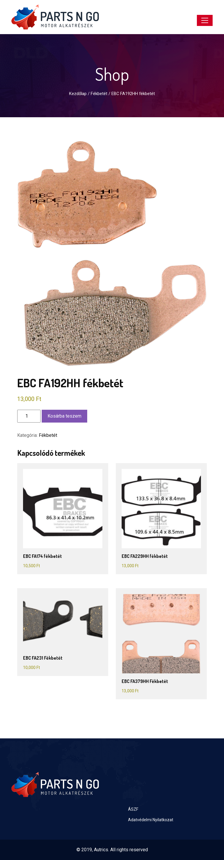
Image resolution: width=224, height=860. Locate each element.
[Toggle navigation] (205, 20)
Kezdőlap (78, 93)
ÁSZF (133, 809)
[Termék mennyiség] (29, 416)
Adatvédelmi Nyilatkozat (150, 819)
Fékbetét (99, 93)
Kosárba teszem (64, 416)
